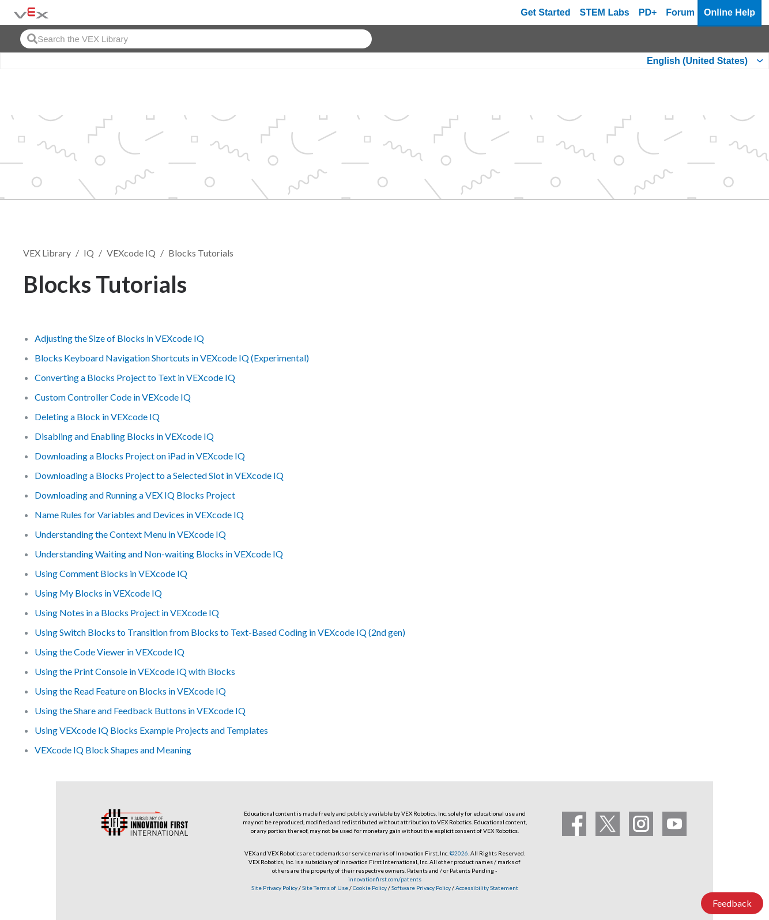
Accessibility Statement (486, 887)
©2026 (459, 853)
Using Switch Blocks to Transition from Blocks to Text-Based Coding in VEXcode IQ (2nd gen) (220, 632)
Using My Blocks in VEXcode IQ (98, 592)
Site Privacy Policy (274, 887)
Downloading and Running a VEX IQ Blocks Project (135, 494)
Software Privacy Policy (421, 887)
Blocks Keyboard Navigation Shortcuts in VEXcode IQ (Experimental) (172, 357)
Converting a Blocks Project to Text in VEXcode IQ (135, 377)
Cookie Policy (370, 887)
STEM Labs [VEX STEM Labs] (604, 12)
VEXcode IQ (131, 252)
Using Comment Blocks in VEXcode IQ (111, 573)
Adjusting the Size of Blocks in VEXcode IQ (119, 338)
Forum (680, 12)
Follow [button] (717, 282)
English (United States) (697, 61)
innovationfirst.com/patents (384, 879)
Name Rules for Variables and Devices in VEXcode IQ (139, 514)
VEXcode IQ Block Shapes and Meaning (113, 749)
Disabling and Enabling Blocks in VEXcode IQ (124, 436)
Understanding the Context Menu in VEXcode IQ (130, 534)
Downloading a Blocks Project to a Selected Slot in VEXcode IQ (159, 475)
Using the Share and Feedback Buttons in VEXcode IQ (140, 710)
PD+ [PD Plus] (648, 12)
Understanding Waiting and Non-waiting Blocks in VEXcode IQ (159, 553)
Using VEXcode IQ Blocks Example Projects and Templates (151, 730)
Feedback (732, 903)
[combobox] (196, 38)
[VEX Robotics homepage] (31, 12)
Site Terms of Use (324, 887)
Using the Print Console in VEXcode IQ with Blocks (135, 671)
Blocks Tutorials (200, 252)
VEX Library (47, 252)
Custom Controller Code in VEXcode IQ (113, 396)
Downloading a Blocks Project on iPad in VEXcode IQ (140, 455)
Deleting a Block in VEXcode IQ (97, 416)
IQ (89, 252)
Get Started (545, 12)
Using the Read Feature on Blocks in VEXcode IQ (130, 690)
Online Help (729, 12)
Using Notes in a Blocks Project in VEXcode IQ (127, 612)
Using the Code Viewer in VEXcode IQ (109, 651)
